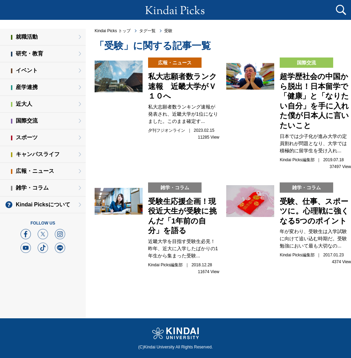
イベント (27, 70)
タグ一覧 (147, 31)
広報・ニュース (35, 171)
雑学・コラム (32, 188)
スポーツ (27, 137)
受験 (168, 31)
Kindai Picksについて (43, 204)
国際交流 (27, 121)
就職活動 (27, 37)
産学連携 (27, 87)
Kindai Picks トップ (113, 31)
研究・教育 (29, 53)
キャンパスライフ (38, 154)
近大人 (24, 104)
